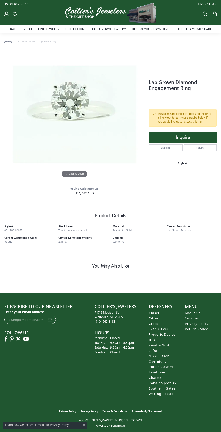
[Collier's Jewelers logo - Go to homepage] (110, 14)
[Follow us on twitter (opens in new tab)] (18, 339)
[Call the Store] (105, 321)
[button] (207, 4)
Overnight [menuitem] (157, 361)
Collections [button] (75, 29)
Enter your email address (24, 311)
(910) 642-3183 (84, 193)
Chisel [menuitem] (154, 313)
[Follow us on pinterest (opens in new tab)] (12, 339)
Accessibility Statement (147, 411)
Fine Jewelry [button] (49, 29)
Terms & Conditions (115, 411)
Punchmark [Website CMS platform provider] (118, 425)
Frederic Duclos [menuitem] (162, 334)
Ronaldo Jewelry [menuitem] (162, 383)
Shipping (165, 147)
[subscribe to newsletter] (50, 320)
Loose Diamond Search (195, 29)
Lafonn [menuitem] (155, 351)
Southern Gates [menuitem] (162, 388)
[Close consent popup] (84, 425)
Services (192, 318)
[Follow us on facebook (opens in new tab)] (6, 339)
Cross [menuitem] (153, 324)
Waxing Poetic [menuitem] (161, 394)
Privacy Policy (197, 324)
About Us (193, 313)
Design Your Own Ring (151, 29)
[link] (16, 4)
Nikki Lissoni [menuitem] (160, 356)
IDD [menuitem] (152, 340)
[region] (74, 114)
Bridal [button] (27, 29)
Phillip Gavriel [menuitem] (161, 367)
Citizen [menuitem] (155, 318)
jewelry (8, 41)
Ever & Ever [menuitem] (159, 329)
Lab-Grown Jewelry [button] (109, 29)
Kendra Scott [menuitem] (160, 345)
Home (11, 29)
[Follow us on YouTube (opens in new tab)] (26, 339)
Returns (200, 147)
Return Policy (196, 329)
